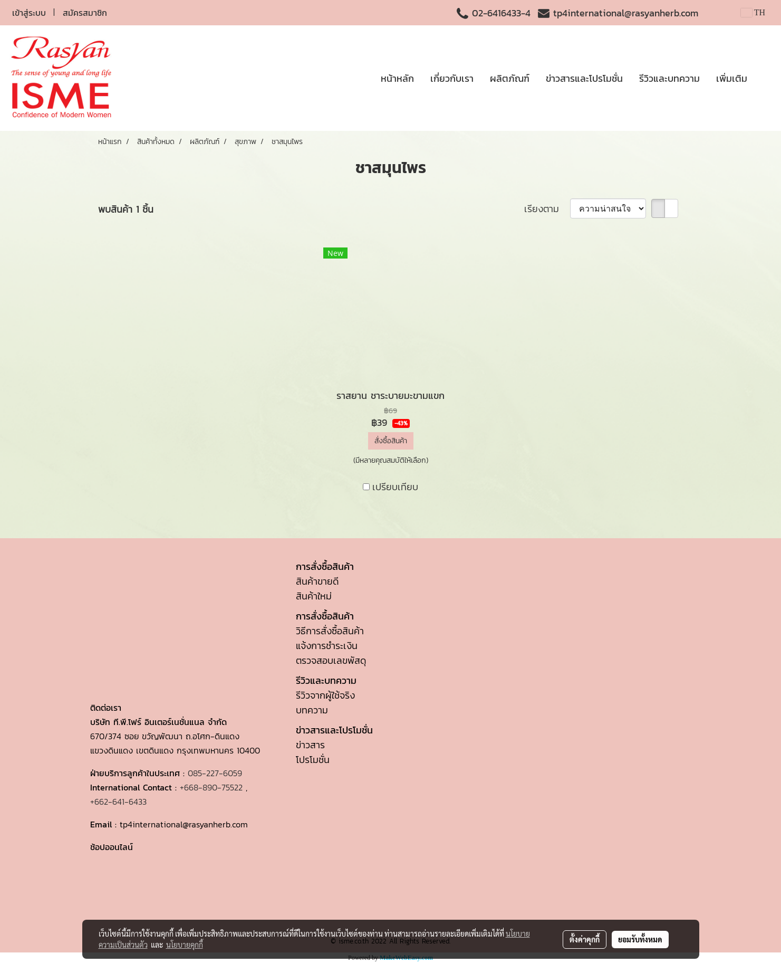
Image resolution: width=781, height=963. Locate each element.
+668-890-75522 (211, 787)
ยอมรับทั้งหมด (640, 939)
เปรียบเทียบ (395, 487)
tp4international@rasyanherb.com (625, 13)
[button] (764, 78)
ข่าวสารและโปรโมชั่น (584, 78)
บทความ (312, 710)
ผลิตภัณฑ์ (509, 78)
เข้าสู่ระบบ (29, 12)
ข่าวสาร (310, 745)
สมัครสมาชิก (85, 12)
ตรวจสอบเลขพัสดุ (331, 660)
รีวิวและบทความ (669, 78)
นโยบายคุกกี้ (184, 944)
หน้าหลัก (397, 78)
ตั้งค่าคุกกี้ (585, 939)
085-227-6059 (215, 773)
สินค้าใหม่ (314, 596)
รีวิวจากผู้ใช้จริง (325, 695)
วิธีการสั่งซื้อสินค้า (330, 631)
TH (753, 12)
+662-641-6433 (118, 801)
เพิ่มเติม (731, 78)
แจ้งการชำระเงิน (327, 645)
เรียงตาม (547, 209)
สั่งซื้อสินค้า (390, 440)
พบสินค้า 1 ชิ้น (125, 209)
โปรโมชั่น (313, 759)
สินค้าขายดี (317, 581)
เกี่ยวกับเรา (452, 78)
